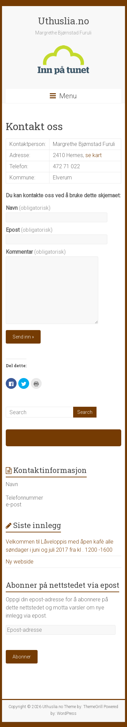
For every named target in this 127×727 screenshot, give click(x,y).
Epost (29, 230)
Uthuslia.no (63, 21)
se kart (93, 155)
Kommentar (36, 252)
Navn (28, 208)
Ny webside (20, 561)
